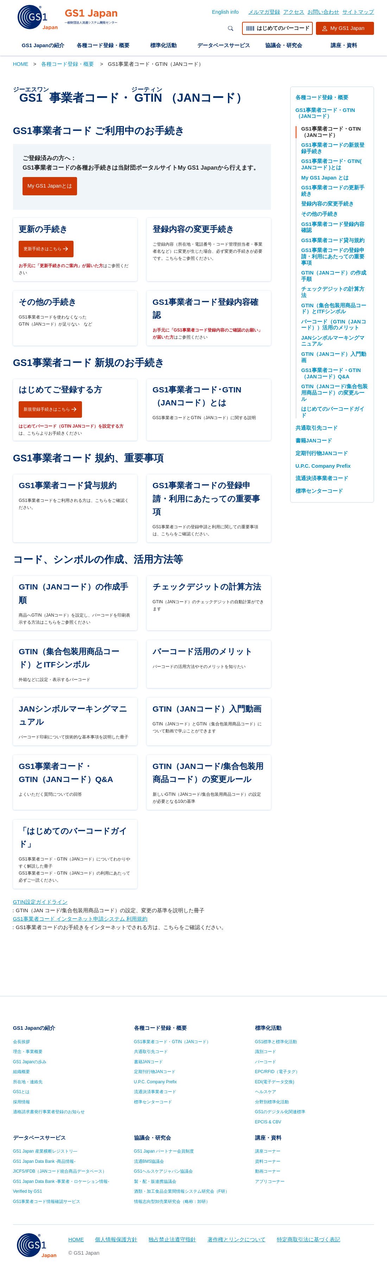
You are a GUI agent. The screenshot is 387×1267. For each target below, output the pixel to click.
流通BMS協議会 (149, 1161)
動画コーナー (267, 1171)
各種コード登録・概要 (103, 45)
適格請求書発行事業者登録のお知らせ (49, 1111)
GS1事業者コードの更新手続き (332, 191)
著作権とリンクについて (237, 1239)
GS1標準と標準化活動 (276, 1041)
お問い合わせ (323, 12)
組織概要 (21, 1071)
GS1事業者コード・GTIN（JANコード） (325, 113)
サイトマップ (358, 12)
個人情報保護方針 (116, 1239)
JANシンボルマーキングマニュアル (332, 341)
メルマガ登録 (264, 12)
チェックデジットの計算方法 (332, 292)
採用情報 (21, 1101)
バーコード (265, 1061)
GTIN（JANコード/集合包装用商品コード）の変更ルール (334, 393)
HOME (20, 64)
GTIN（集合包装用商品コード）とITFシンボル (333, 309)
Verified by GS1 (27, 1191)
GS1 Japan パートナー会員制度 (164, 1151)
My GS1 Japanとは (49, 186)
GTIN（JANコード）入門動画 (333, 357)
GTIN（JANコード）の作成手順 (333, 276)
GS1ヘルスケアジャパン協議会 (163, 1171)
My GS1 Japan (347, 28)
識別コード (265, 1051)
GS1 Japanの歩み (30, 1061)
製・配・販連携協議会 (155, 1181)
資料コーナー (267, 1161)
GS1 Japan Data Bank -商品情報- (44, 1161)
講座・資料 (344, 45)
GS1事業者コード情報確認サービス (47, 1201)
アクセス (293, 12)
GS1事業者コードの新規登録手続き (332, 148)
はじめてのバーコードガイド (332, 412)
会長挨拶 (21, 1041)
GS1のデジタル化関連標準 (280, 1111)
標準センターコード (319, 491)
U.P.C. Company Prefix (323, 466)
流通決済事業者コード (322, 478)
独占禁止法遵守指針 (172, 1239)
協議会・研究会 (283, 45)
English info (225, 12)
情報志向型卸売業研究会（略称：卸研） (172, 1201)
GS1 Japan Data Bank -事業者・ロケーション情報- (61, 1181)
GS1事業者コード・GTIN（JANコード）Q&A (331, 373)
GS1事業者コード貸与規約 (332, 240)
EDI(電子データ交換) (274, 1081)
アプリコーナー (270, 1181)
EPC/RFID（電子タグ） (277, 1071)
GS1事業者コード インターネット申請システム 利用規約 (80, 964)
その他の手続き (319, 214)
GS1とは (21, 1091)
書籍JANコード (314, 440)
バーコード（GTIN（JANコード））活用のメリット (333, 325)
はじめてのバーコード (277, 28)
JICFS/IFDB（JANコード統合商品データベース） (60, 1171)
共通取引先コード (317, 428)
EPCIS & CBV (268, 1122)
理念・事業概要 (28, 1051)
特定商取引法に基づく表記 (308, 1239)
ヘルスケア (265, 1091)
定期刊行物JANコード (322, 453)
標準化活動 (163, 45)
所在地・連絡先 (28, 1081)
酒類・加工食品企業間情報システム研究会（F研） (181, 1191)
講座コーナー (267, 1151)
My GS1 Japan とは (324, 178)
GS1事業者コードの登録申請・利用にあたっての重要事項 (332, 256)
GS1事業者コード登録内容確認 (332, 227)
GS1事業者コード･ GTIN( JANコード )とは (331, 164)
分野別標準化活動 (272, 1101)
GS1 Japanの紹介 (43, 45)
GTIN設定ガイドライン (40, 947)
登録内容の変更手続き (327, 204)
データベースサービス (223, 45)
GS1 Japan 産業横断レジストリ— (45, 1151)
